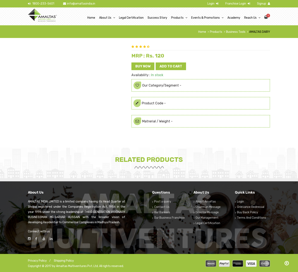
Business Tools (235, 32)
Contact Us (161, 207)
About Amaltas (206, 201)
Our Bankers (162, 212)
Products (177, 18)
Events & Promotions (205, 18)
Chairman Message (208, 207)
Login (213, 3)
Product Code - (149, 103)
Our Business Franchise (169, 218)
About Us (105, 18)
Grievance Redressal (250, 207)
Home (91, 18)
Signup (263, 3)
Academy (233, 18)
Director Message (207, 212)
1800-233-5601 (41, 3)
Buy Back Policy (247, 212)
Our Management (207, 218)
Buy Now (142, 66)
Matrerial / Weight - (153, 121)
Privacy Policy (37, 260)
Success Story (157, 18)
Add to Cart (171, 66)
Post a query (162, 201)
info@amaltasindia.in (79, 3)
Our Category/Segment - (157, 85)
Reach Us (250, 18)
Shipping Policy (64, 260)
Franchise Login (237, 3)
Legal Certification (131, 18)
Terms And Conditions (251, 218)
